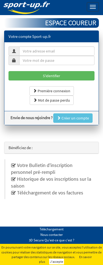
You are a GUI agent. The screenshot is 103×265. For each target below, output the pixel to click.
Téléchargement (51, 229)
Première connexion (51, 90)
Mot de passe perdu (51, 100)
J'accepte (56, 262)
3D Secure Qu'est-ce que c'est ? (51, 240)
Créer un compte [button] (73, 118)
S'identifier (51, 75)
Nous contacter (51, 234)
